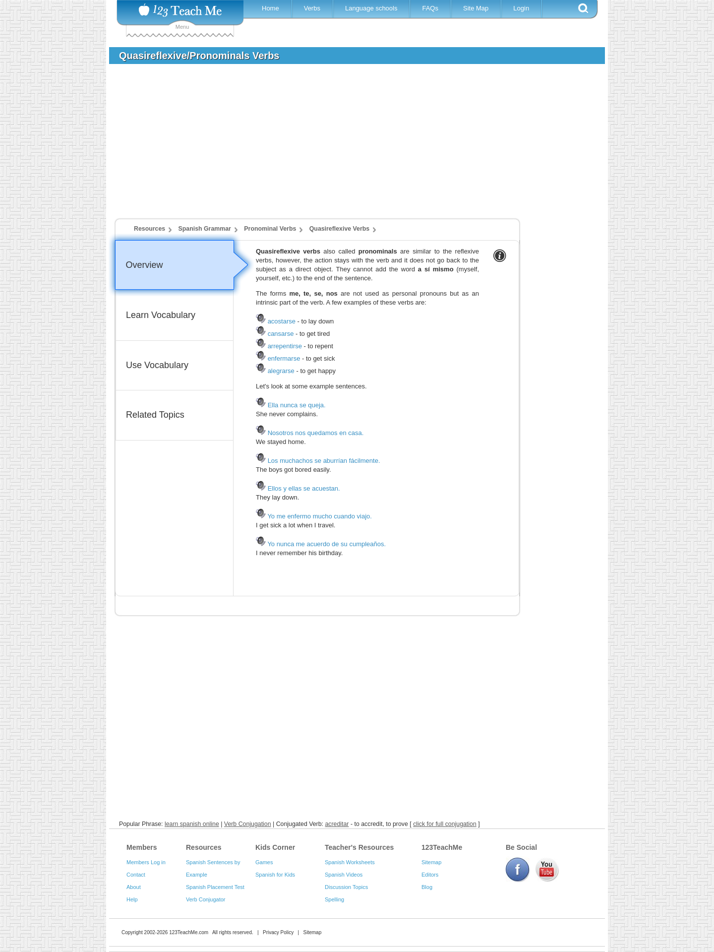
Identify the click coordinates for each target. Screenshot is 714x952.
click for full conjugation (444, 824)
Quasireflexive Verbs (339, 228)
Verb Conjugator (206, 899)
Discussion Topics (346, 887)
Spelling (334, 899)
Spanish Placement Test (215, 887)
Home (270, 8)
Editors (429, 875)
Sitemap (431, 862)
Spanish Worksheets (350, 862)
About (133, 887)
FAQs (430, 8)
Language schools (371, 8)
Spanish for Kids (275, 875)
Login (521, 8)
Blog (426, 887)
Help (132, 899)
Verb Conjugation (247, 824)
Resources (149, 228)
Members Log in (146, 862)
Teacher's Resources (359, 847)
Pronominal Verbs (270, 228)
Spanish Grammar (204, 228)
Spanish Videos (343, 875)
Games (264, 862)
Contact (135, 875)
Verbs (312, 8)
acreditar (337, 824)
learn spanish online (192, 824)
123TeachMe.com (188, 932)
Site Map (475, 8)
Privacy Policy (278, 932)
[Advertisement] (349, 145)
